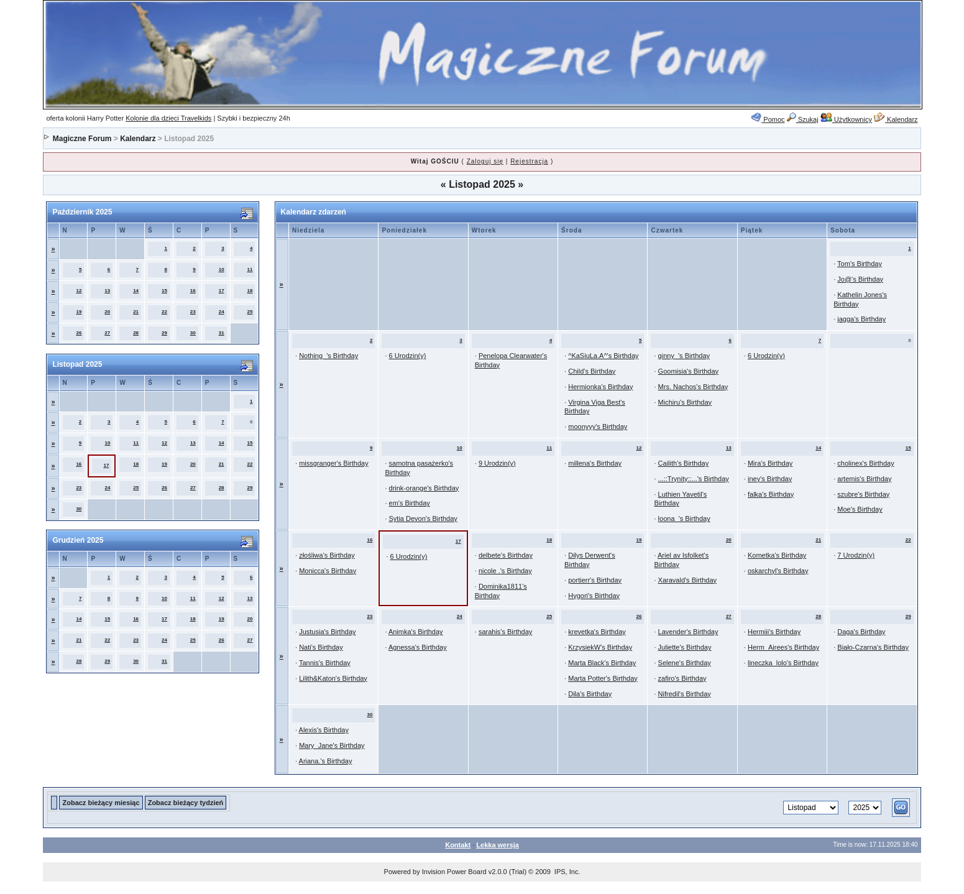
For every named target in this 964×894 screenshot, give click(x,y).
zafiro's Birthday (682, 678)
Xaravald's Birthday (687, 580)
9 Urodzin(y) (497, 463)
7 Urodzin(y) (855, 555)
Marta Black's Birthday (602, 662)
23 (193, 312)
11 (250, 269)
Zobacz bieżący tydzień (186, 802)
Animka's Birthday (415, 631)
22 (164, 312)
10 (221, 269)
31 (221, 333)
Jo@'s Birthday (860, 279)
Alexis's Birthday (324, 730)
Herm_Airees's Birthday (783, 647)
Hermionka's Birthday (600, 386)
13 (107, 290)
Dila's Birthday (590, 694)
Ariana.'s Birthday (325, 761)
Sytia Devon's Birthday (423, 518)
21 (136, 312)
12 (78, 290)
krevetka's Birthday (597, 631)
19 (78, 312)
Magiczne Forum (82, 138)
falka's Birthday (771, 494)
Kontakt (458, 845)
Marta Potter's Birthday (603, 678)
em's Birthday (409, 503)
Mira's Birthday (770, 463)
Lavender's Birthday (688, 631)
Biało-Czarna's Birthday (873, 647)
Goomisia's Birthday (688, 371)
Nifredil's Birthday (684, 694)
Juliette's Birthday (685, 647)
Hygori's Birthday (594, 595)
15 (164, 290)
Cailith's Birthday (683, 463)
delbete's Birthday (506, 555)
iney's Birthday (770, 478)
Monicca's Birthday (327, 570)
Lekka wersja (497, 845)
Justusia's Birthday (327, 631)
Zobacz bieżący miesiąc (100, 802)
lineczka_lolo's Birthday (783, 662)
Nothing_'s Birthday (328, 355)
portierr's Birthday (595, 580)
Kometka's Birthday (777, 555)
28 (136, 333)
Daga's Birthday (861, 631)
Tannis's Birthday (325, 662)
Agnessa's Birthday (417, 647)
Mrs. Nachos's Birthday (693, 386)
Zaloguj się (485, 161)
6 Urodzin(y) (407, 355)
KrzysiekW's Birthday (600, 647)
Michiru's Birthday (685, 402)
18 (250, 290)
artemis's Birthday (864, 478)
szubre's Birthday (863, 494)
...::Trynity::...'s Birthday (693, 478)
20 (107, 312)
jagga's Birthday (861, 319)
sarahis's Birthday (505, 631)
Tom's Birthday (859, 263)
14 (136, 290)
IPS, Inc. (567, 871)
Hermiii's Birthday (774, 631)
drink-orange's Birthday (424, 488)
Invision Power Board (454, 871)
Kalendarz (896, 119)
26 (78, 333)
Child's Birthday (591, 371)
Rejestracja (529, 161)
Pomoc (767, 119)
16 (193, 290)
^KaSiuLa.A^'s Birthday (603, 355)
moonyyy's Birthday (597, 426)
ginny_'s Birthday (684, 355)
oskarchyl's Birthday (778, 570)
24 (221, 312)
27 (107, 333)
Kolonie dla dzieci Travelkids (168, 118)
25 (250, 312)
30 (193, 333)
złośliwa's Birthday (327, 555)
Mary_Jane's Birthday (331, 745)
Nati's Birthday (321, 647)
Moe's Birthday (859, 509)
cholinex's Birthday (865, 463)
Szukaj (803, 119)
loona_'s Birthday (684, 518)
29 (164, 333)
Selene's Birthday (684, 662)
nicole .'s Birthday (505, 570)
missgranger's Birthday (334, 463)
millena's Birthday (595, 463)
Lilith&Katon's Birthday (333, 678)
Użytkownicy (846, 119)
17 (221, 290)
